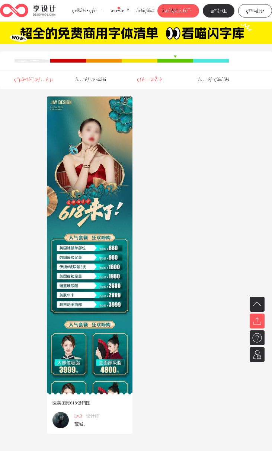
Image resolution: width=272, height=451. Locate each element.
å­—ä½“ (170, 10)
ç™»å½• (255, 11)
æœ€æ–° (120, 10)
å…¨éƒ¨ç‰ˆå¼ (216, 79)
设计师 (92, 416)
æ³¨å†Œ (219, 11)
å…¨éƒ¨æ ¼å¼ (93, 79)
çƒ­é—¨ (96, 10)
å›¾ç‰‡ (145, 10)
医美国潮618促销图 (71, 403)
